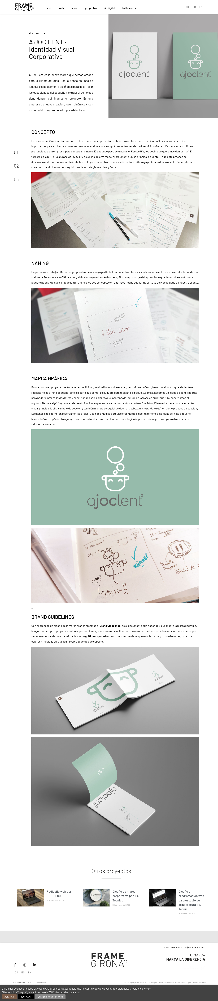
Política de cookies (197, 982)
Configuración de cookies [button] (50, 996)
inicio (49, 8)
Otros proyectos (111, 870)
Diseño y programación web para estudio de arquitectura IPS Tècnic (191, 900)
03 (16, 179)
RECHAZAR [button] (25, 996)
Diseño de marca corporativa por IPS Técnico (125, 895)
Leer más (75, 992)
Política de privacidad (144, 982)
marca (74, 8)
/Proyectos (37, 33)
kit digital (109, 8)
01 (16, 152)
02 (16, 165)
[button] (11, 25)
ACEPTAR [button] (9, 996)
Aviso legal (129, 982)
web (61, 8)
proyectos (91, 8)
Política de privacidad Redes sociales (171, 982)
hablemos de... (130, 8)
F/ (46, 982)
